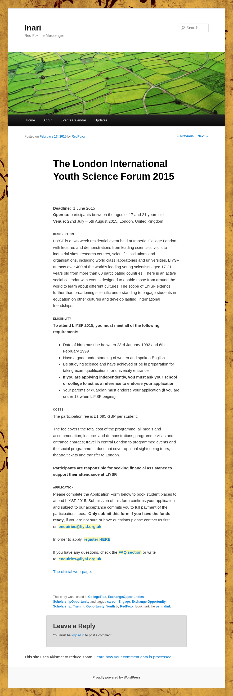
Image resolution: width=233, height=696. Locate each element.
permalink (163, 606)
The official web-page (72, 571)
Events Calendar (73, 120)
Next (203, 136)
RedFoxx (78, 136)
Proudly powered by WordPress (116, 677)
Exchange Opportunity (149, 602)
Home (30, 120)
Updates (101, 120)
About (47, 120)
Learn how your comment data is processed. (134, 657)
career (112, 602)
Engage (124, 602)
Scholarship (62, 606)
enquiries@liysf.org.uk (80, 526)
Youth (110, 606)
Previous (185, 136)
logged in (77, 635)
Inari (32, 27)
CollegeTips (97, 597)
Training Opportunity (89, 606)
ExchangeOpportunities (126, 597)
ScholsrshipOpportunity (71, 602)
